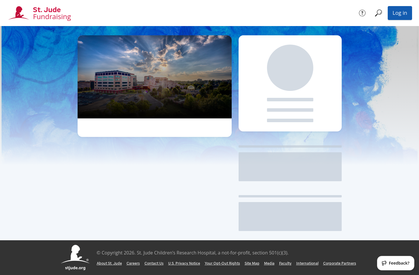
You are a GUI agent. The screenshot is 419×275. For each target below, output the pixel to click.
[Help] (362, 13)
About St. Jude (109, 263)
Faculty (285, 263)
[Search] (378, 13)
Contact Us (154, 263)
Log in (400, 12)
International (307, 263)
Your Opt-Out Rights (222, 263)
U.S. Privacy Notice (184, 263)
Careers (133, 263)
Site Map (252, 263)
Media (269, 263)
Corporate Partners (339, 263)
